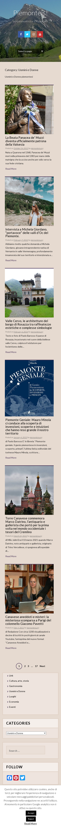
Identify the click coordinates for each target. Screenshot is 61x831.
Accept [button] (31, 813)
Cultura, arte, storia (19, 680)
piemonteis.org (37, 148)
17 (36, 666)
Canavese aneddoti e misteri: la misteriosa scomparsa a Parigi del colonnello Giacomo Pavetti (28, 620)
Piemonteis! (30, 13)
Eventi (12, 706)
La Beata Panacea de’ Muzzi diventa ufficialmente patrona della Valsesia (25, 141)
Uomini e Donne (17, 691)
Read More (10, 168)
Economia (14, 701)
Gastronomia (15, 686)
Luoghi (12, 696)
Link (11, 675)
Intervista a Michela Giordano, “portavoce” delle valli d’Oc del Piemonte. (26, 232)
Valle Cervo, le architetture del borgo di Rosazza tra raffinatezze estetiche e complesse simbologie (28, 324)
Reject (31, 819)
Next (42, 666)
